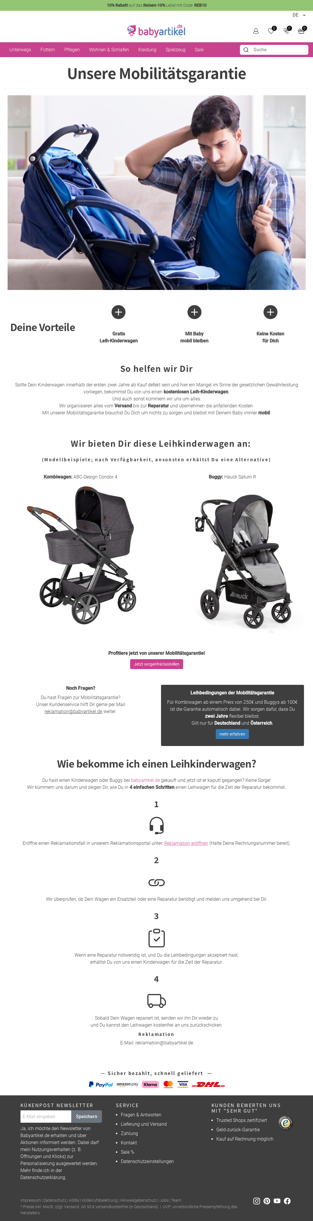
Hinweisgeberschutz (138, 1200)
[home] (156, 31)
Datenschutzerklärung (42, 1177)
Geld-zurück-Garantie (238, 1129)
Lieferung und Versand (144, 1124)
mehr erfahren (232, 734)
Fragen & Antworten (141, 1115)
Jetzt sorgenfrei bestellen (156, 664)
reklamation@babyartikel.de (73, 711)
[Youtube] (279, 1201)
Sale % (127, 1152)
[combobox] (274, 50)
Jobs (164, 1200)
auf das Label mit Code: (156, 5)
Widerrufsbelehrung (100, 1200)
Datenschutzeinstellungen (147, 1161)
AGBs (74, 1200)
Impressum (30, 1200)
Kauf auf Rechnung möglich (244, 1139)
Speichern (86, 1116)
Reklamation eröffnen (186, 843)
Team (176, 1200)
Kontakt (129, 1143)
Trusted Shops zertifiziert (241, 1120)
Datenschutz (54, 1200)
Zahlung (129, 1133)
